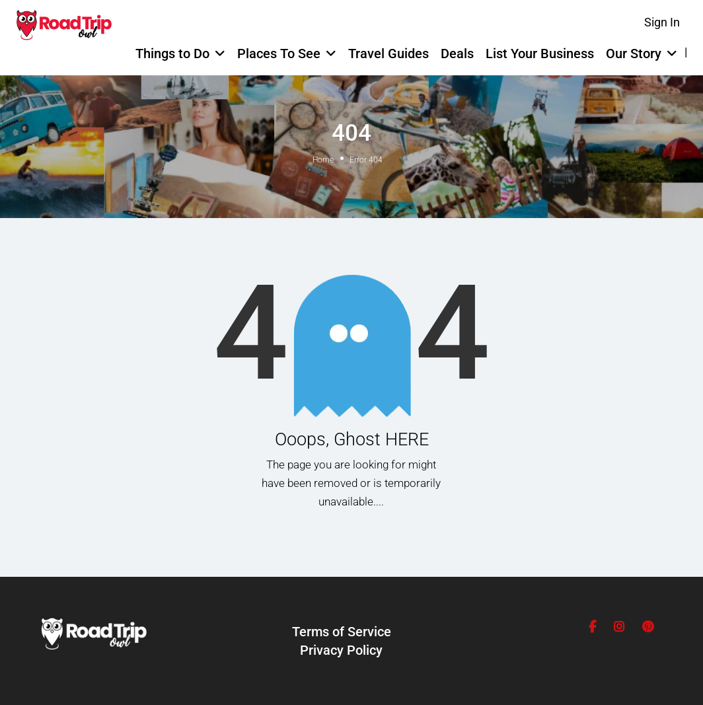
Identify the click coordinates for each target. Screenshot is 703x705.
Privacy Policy (341, 650)
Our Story (633, 53)
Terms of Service (341, 632)
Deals (457, 53)
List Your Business (540, 53)
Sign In (662, 22)
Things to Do (172, 53)
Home (323, 160)
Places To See (278, 53)
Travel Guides (388, 53)
